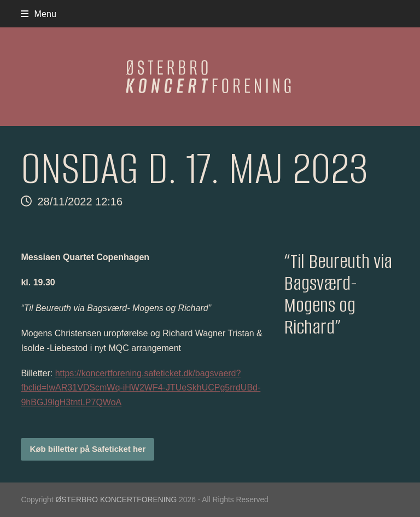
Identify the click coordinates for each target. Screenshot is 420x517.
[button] (38, 14)
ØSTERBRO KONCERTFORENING (116, 499)
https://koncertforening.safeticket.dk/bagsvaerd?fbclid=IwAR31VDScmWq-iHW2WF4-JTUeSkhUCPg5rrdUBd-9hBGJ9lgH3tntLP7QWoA (140, 388)
